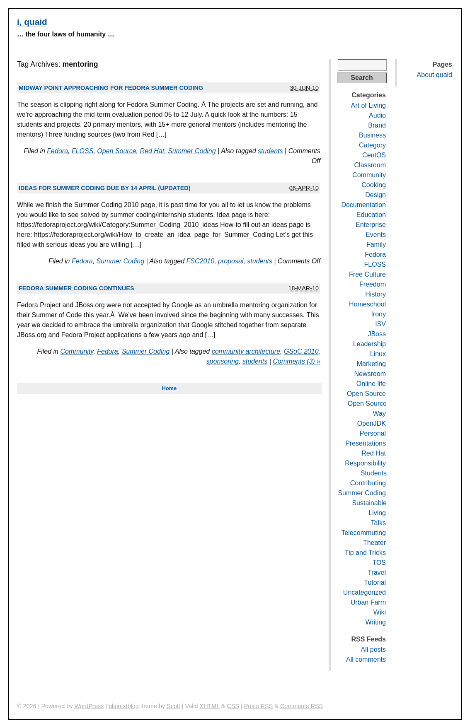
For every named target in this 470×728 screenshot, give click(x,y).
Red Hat (152, 150)
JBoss (377, 333)
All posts (373, 649)
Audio (377, 115)
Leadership (369, 343)
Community (76, 351)
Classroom (370, 165)
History (375, 294)
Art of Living (368, 105)
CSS (233, 706)
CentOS (374, 155)
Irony (378, 314)
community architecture (246, 351)
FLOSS (82, 150)
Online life (371, 383)
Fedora (57, 150)
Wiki (379, 612)
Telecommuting (363, 532)
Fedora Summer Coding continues (76, 288)
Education (371, 214)
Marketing (371, 363)
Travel (377, 572)
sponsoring (222, 361)
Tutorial (375, 582)
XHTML (210, 706)
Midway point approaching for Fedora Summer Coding (111, 87)
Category (372, 145)
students (270, 150)
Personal (373, 433)
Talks (378, 522)
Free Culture (367, 274)
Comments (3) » (296, 361)
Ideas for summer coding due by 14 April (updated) (104, 188)
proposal (230, 261)
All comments (366, 659)
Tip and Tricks (365, 552)
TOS (379, 562)
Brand (377, 125)
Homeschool (367, 304)
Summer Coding (192, 150)
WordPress (89, 706)
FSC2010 (201, 261)
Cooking (373, 184)
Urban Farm (368, 602)
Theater (374, 542)
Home (169, 388)
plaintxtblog (124, 706)
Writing (376, 622)
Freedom (372, 284)
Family (376, 244)
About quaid (434, 74)
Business (372, 135)
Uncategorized (364, 592)
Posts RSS (258, 706)
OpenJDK (371, 423)
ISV (380, 324)
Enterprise (371, 224)
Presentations (365, 443)
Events (376, 234)
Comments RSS (301, 706)
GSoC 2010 (301, 351)
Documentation (363, 204)
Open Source (116, 150)
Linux (378, 353)
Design (375, 194)
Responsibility (365, 463)
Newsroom (370, 373)
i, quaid (32, 22)
